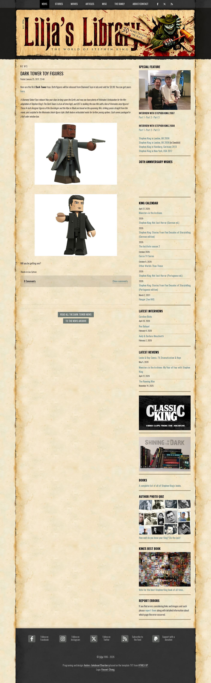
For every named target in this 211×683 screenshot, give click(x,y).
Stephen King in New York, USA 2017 (155, 151)
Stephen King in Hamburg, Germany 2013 (158, 147)
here (22, 91)
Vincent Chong (107, 669)
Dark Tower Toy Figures (41, 73)
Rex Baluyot (144, 326)
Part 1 (141, 117)
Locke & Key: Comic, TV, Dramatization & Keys (160, 358)
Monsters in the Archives (150, 213)
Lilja (101, 657)
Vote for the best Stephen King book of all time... (161, 590)
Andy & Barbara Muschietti (151, 336)
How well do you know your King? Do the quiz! (159, 538)
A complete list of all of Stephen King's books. (160, 485)
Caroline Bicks (145, 316)
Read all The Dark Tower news (75, 314)
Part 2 (149, 117)
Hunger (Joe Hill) (146, 299)
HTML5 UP (143, 665)
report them (150, 610)
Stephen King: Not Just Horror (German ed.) (159, 222)
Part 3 (156, 117)
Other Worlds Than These (151, 266)
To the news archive (75, 321)
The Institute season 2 (149, 246)
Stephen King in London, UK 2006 (154, 138)
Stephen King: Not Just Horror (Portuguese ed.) (160, 275)
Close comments (120, 281)
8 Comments (30, 281)
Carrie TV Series (146, 256)
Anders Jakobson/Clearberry (97, 665)
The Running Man (147, 381)
